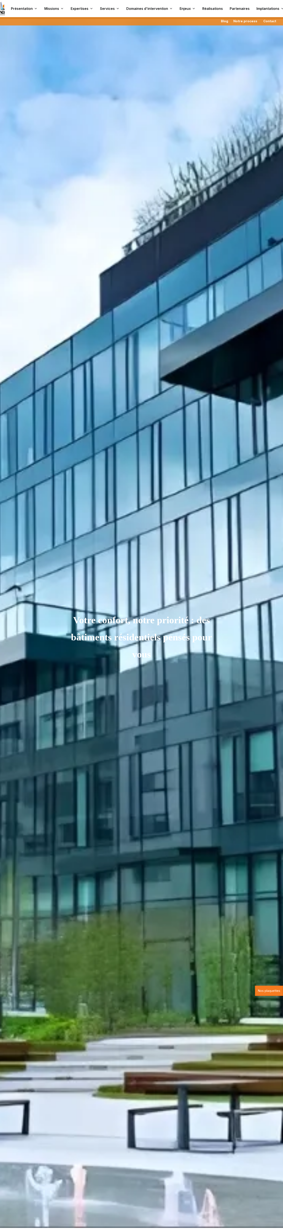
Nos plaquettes (269, 991)
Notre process (245, 21)
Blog (224, 21)
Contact (269, 21)
